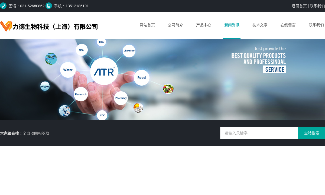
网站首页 (147, 25)
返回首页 (299, 6)
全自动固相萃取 (36, 133)
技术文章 (260, 25)
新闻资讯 (231, 25)
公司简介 (175, 25)
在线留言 (288, 25)
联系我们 (317, 6)
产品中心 (203, 25)
